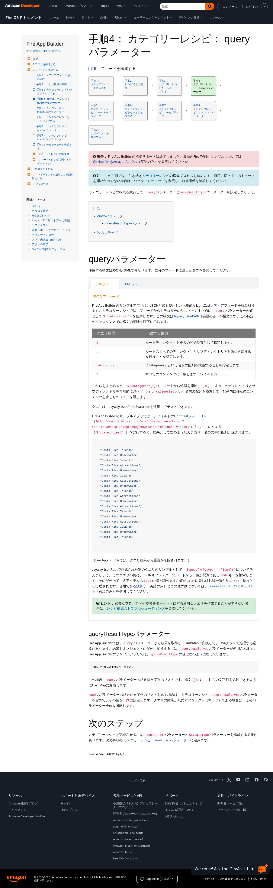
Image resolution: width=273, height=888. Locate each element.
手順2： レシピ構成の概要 (52, 84)
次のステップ (107, 232)
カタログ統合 (40, 210)
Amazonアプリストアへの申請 (51, 220)
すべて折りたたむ (35, 50)
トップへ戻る (136, 780)
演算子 (141, 586)
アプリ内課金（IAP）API (47, 239)
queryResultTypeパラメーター (128, 223)
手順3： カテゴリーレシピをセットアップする (54, 91)
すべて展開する (52, 50)
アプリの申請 (40, 184)
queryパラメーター (111, 216)
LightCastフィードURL (191, 416)
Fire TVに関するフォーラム (48, 249)
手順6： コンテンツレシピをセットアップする (54, 119)
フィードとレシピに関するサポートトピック (54, 161)
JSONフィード (105, 284)
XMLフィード (135, 284)
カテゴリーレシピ (155, 175)
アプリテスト (40, 225)
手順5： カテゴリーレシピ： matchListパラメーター (53, 110)
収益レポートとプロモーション (51, 230)
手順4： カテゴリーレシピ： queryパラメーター (53, 100)
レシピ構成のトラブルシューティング (136, 608)
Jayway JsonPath (186, 316)
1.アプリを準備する (43, 64)
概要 (35, 59)
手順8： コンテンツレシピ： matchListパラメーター (53, 137)
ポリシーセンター (43, 234)
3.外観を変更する (42, 169)
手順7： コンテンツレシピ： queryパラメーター (53, 128)
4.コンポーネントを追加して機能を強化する (52, 176)
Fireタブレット (41, 215)
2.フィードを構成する (45, 70)
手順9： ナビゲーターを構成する (54, 146)
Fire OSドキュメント (24, 18)
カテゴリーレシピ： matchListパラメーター (156, 740)
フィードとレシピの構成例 (53, 154)
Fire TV (36, 206)
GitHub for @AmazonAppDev (115, 161)
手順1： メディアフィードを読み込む (54, 77)
